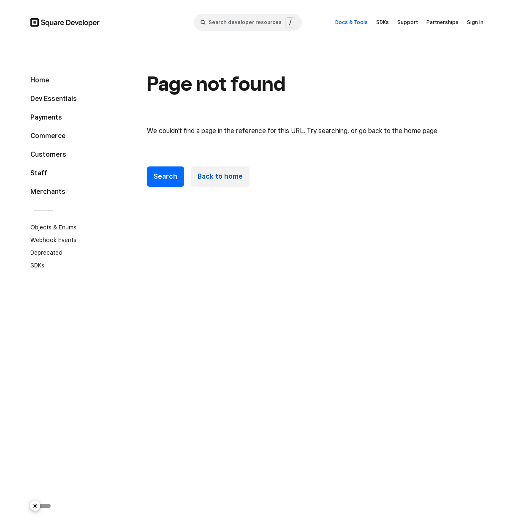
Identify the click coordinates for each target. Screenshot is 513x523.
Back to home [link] (220, 176)
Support (407, 22)
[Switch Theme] (40, 506)
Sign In (475, 22)
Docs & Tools (351, 22)
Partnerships (442, 22)
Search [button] (165, 176)
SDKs (382, 22)
